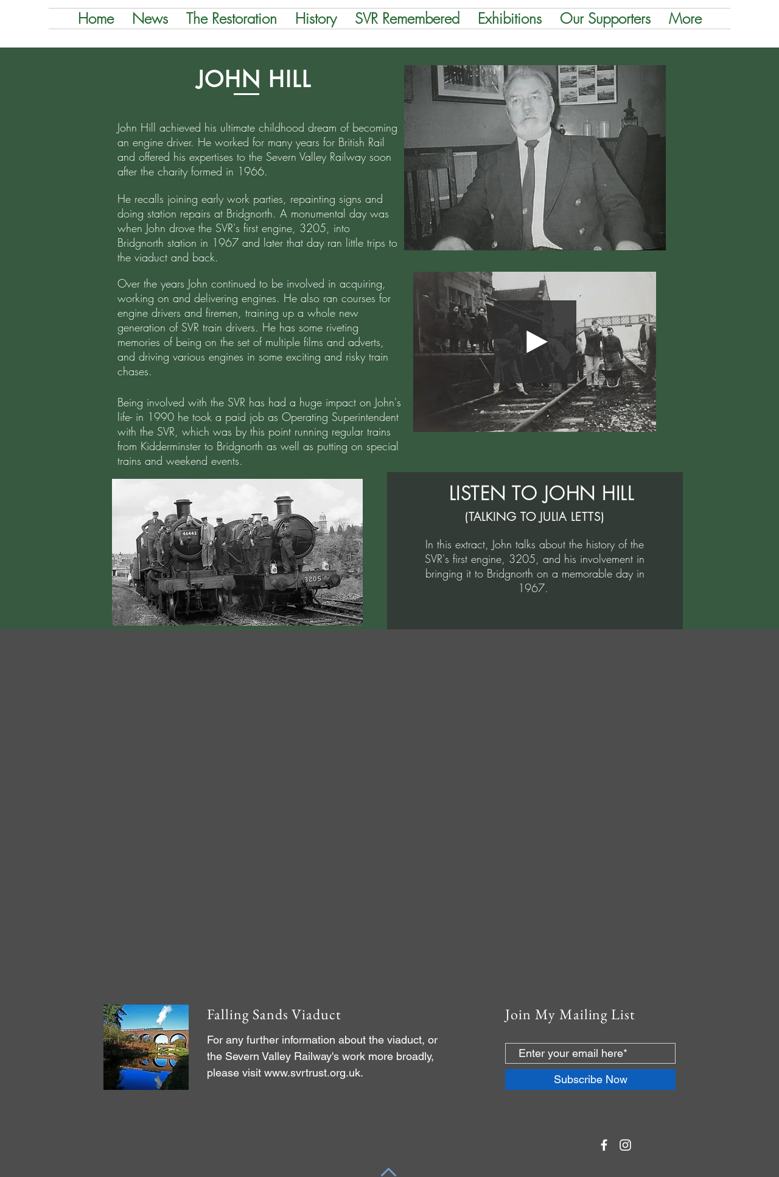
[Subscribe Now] (590, 1079)
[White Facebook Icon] (604, 1145)
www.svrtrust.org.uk (312, 1072)
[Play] (535, 341)
